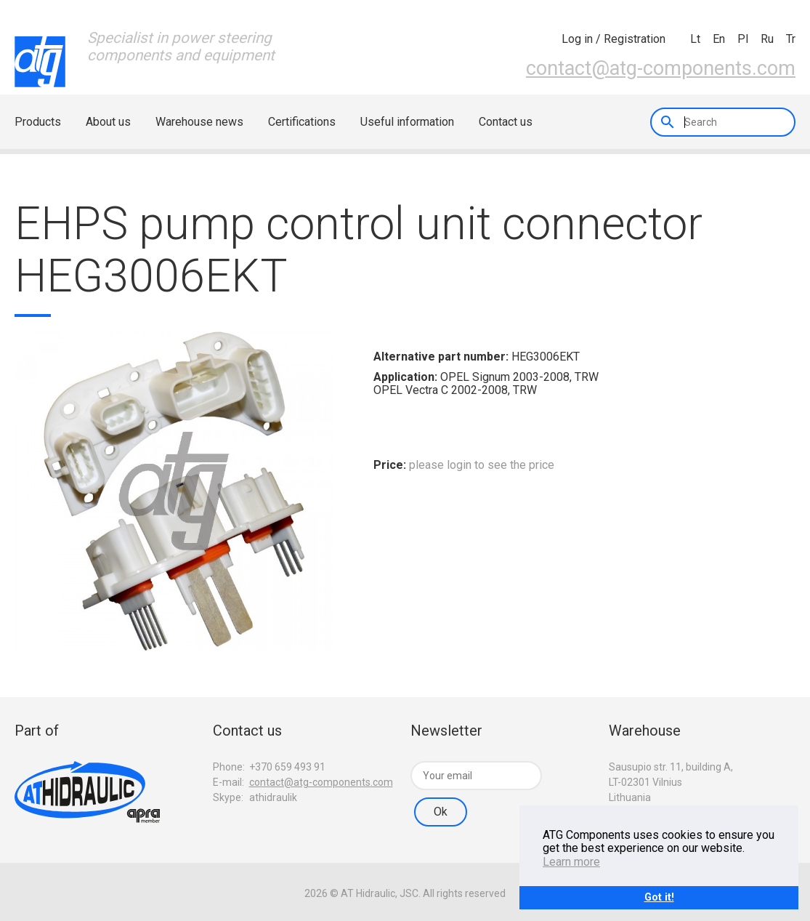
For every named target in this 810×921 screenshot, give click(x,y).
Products (38, 122)
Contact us (505, 122)
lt (695, 39)
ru (767, 39)
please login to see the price (481, 465)
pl (742, 39)
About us (108, 122)
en (719, 39)
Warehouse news (199, 122)
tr (790, 39)
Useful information (407, 122)
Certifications (302, 122)
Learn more (571, 862)
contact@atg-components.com (660, 68)
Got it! (659, 897)
